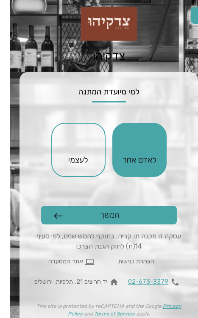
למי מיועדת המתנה (99, 92)
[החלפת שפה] (189, 15)
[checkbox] (130, 150)
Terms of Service (104, 314)
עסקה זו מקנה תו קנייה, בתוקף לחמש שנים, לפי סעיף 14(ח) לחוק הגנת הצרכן (99, 241)
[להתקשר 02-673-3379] (146, 282)
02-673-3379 (138, 281)
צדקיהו (99, 56)
